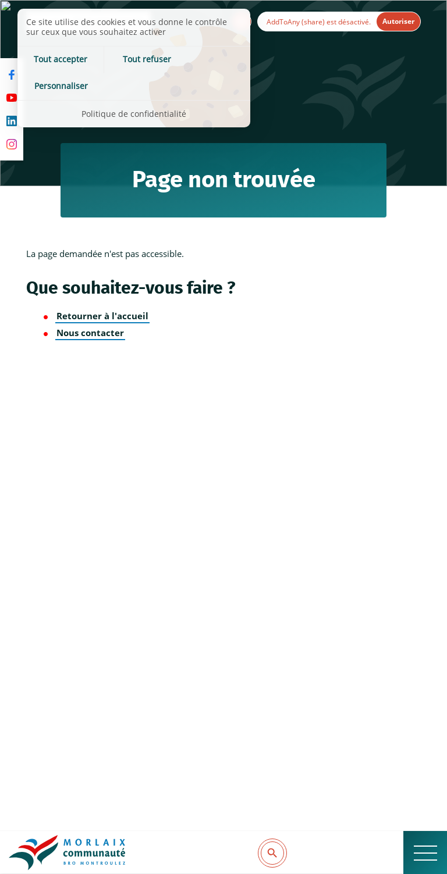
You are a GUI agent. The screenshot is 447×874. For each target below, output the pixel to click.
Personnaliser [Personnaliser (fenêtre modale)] (212, 59)
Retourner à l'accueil (102, 316)
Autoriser (398, 21)
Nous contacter (90, 333)
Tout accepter (56, 59)
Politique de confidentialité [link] (133, 86)
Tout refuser (134, 59)
